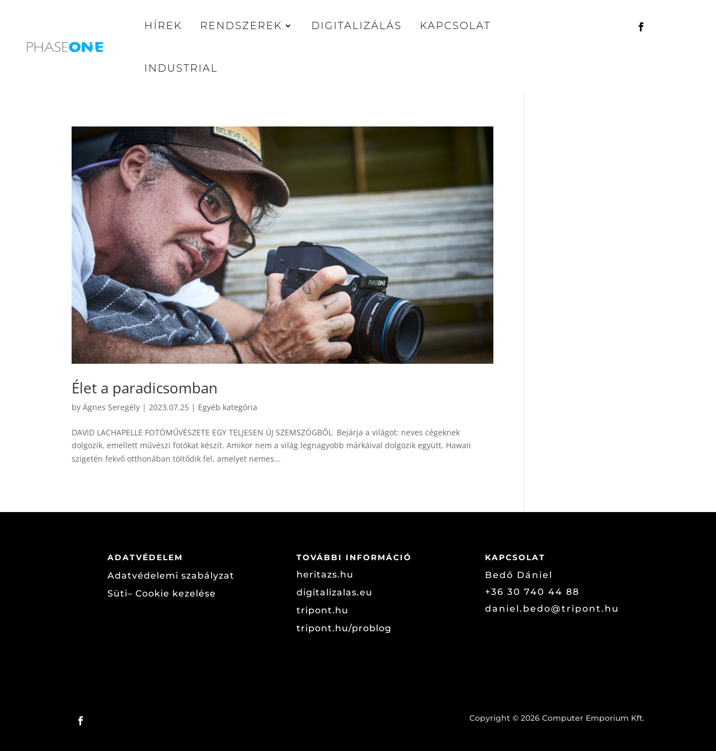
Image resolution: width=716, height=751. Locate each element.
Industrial (181, 68)
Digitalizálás (356, 26)
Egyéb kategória (227, 407)
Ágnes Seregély (111, 407)
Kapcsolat (455, 26)
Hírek (163, 26)
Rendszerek (241, 26)
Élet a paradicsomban (145, 388)
